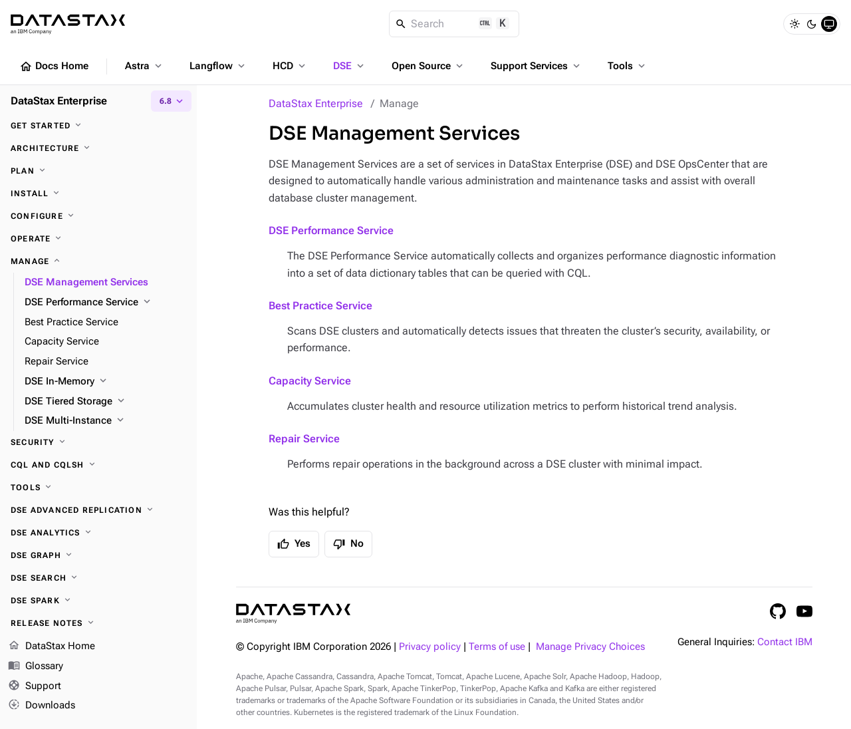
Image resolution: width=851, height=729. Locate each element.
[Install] (98, 193)
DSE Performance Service (331, 230)
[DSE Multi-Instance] (105, 421)
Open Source (428, 66)
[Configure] (98, 216)
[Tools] (98, 487)
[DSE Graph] (98, 555)
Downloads (41, 705)
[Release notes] (98, 623)
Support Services (536, 66)
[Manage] (98, 261)
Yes (293, 544)
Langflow (218, 66)
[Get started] (98, 125)
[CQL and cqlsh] (98, 465)
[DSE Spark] (98, 600)
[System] (829, 24)
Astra (144, 66)
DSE (349, 66)
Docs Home (53, 66)
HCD (290, 66)
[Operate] (98, 238)
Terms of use (497, 647)
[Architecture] (98, 148)
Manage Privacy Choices (590, 647)
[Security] (98, 442)
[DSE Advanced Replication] (98, 510)
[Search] (454, 24)
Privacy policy (430, 647)
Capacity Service (310, 380)
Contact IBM (784, 642)
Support (34, 686)
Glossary (35, 666)
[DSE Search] (98, 578)
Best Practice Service (320, 305)
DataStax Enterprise (316, 103)
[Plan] (98, 171)
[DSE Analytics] (98, 532)
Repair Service (304, 438)
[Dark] (812, 24)
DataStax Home (51, 646)
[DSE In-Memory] (105, 382)
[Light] (794, 24)
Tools (628, 66)
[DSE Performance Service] (105, 303)
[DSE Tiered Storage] (105, 402)
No (348, 544)
